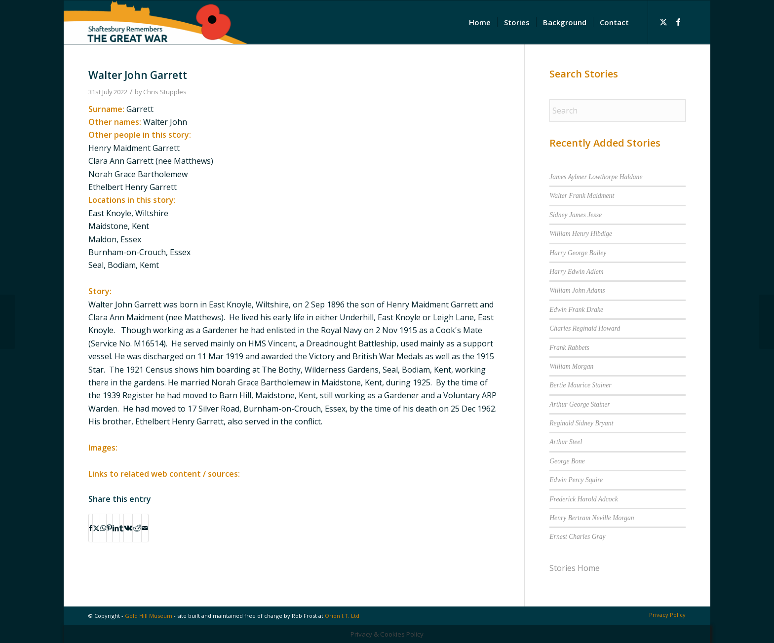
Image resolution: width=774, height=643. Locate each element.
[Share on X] (96, 528)
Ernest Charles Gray (577, 536)
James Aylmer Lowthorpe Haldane (595, 177)
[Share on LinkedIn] (116, 528)
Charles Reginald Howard (584, 328)
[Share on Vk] (128, 528)
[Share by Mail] (145, 528)
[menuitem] (480, 22)
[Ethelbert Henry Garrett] (7, 322)
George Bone (567, 461)
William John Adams (577, 290)
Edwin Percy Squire (576, 480)
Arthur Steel (565, 442)
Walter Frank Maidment (581, 195)
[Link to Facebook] (678, 21)
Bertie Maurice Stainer (580, 385)
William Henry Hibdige (580, 233)
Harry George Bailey (577, 253)
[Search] (617, 110)
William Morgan (571, 366)
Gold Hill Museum (148, 615)
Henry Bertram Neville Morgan (591, 518)
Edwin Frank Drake (576, 309)
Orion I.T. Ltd (342, 615)
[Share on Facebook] (90, 528)
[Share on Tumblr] (121, 528)
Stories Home (574, 568)
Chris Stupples (165, 91)
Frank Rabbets (569, 347)
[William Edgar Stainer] (766, 322)
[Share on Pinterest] (109, 528)
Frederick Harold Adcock (583, 499)
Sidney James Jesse (575, 215)
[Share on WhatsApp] (103, 528)
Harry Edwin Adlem (576, 271)
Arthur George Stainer (579, 404)
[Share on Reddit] (137, 528)
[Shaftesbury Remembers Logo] (155, 22)
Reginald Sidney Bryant (581, 423)
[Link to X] (663, 21)
